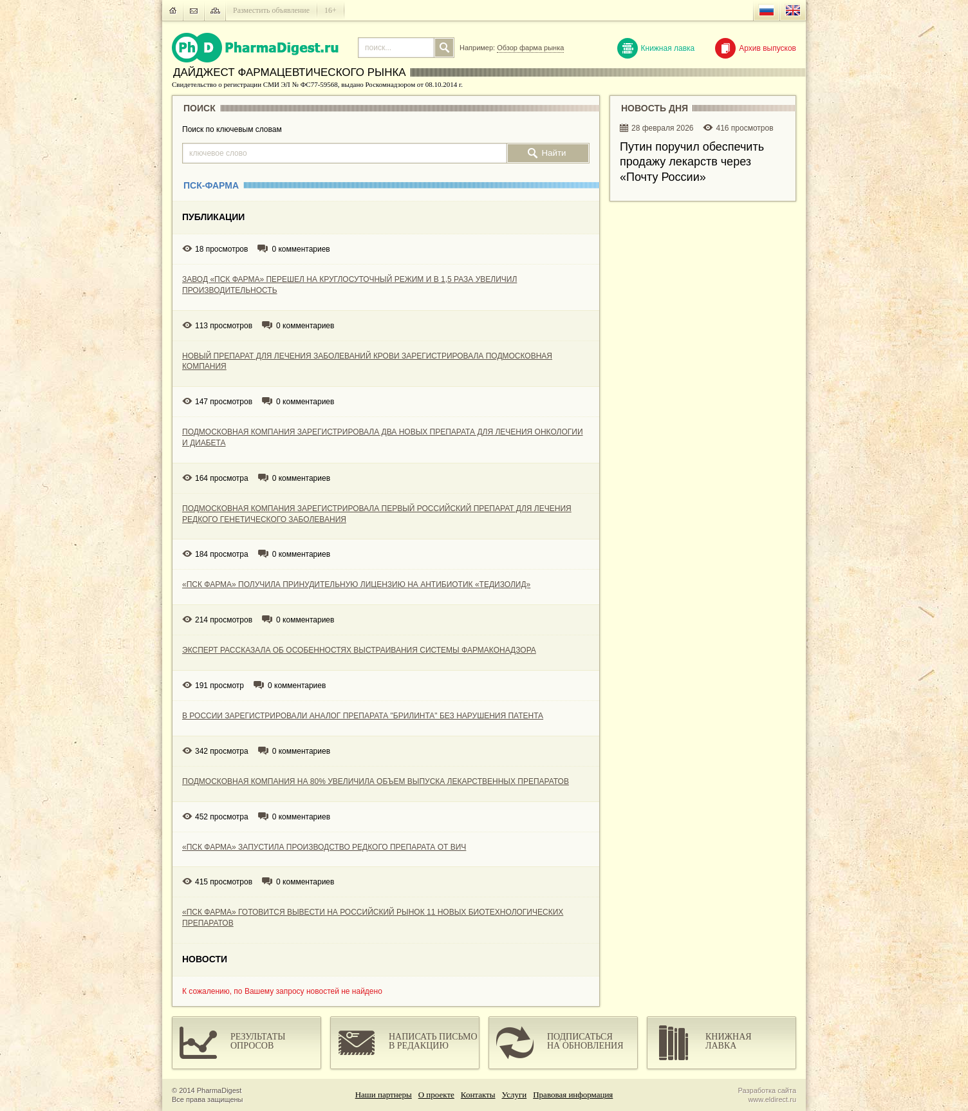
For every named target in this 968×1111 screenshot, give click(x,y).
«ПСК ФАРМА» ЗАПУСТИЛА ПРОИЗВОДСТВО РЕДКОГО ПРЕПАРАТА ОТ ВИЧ (324, 847)
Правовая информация (573, 1094)
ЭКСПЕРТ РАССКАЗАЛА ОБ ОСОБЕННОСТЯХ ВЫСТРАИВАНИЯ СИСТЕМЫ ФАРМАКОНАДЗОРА (359, 650)
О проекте (436, 1094)
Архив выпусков (755, 48)
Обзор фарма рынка (530, 47)
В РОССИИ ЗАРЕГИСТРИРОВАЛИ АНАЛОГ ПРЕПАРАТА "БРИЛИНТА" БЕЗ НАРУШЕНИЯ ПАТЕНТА (362, 715)
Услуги (514, 1094)
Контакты (478, 1094)
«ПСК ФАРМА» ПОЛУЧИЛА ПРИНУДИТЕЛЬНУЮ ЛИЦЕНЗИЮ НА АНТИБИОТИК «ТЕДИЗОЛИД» (356, 584)
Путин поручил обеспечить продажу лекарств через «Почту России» (692, 161)
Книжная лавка (656, 48)
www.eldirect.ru (772, 1099)
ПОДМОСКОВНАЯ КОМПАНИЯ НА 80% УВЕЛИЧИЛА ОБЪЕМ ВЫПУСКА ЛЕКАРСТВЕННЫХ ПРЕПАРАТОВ (375, 781)
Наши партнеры (383, 1094)
